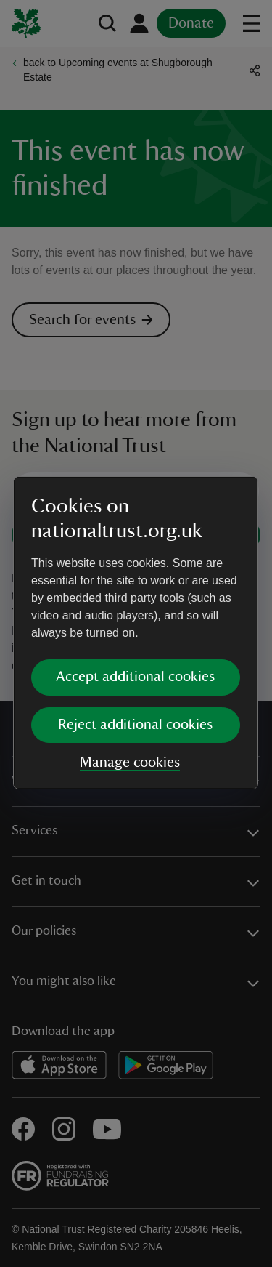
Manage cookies (130, 762)
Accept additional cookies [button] (135, 676)
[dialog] (135, 633)
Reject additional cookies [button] (135, 724)
